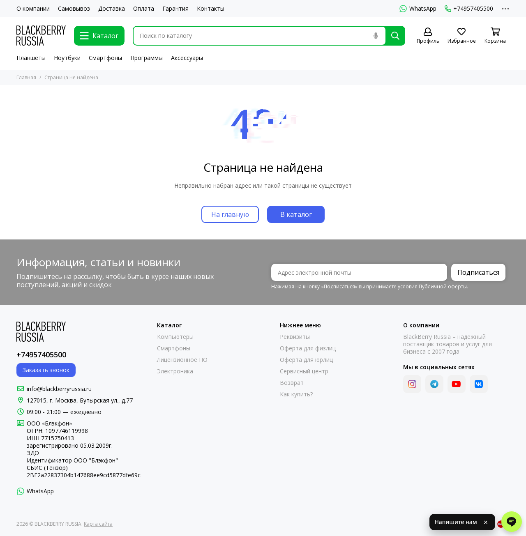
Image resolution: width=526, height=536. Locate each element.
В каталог (296, 214)
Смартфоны (105, 58)
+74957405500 (469, 8)
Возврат (292, 382)
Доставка (111, 8)
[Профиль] (427, 36)
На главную (230, 214)
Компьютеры (175, 336)
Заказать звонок (46, 370)
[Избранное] (461, 36)
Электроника (175, 371)
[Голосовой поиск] (376, 36)
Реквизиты (295, 336)
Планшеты (31, 58)
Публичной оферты (443, 286)
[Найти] (395, 36)
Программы (146, 58)
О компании (33, 8)
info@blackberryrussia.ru (59, 389)
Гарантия (175, 8)
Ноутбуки (67, 58)
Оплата (143, 8)
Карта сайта (98, 523)
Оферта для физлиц (308, 348)
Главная (26, 77)
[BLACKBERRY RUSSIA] (41, 35)
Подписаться (478, 272)
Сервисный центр (304, 371)
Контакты (210, 8)
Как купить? (296, 394)
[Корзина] (495, 36)
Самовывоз (74, 8)
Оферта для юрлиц (306, 359)
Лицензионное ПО (182, 359)
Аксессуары (187, 58)
